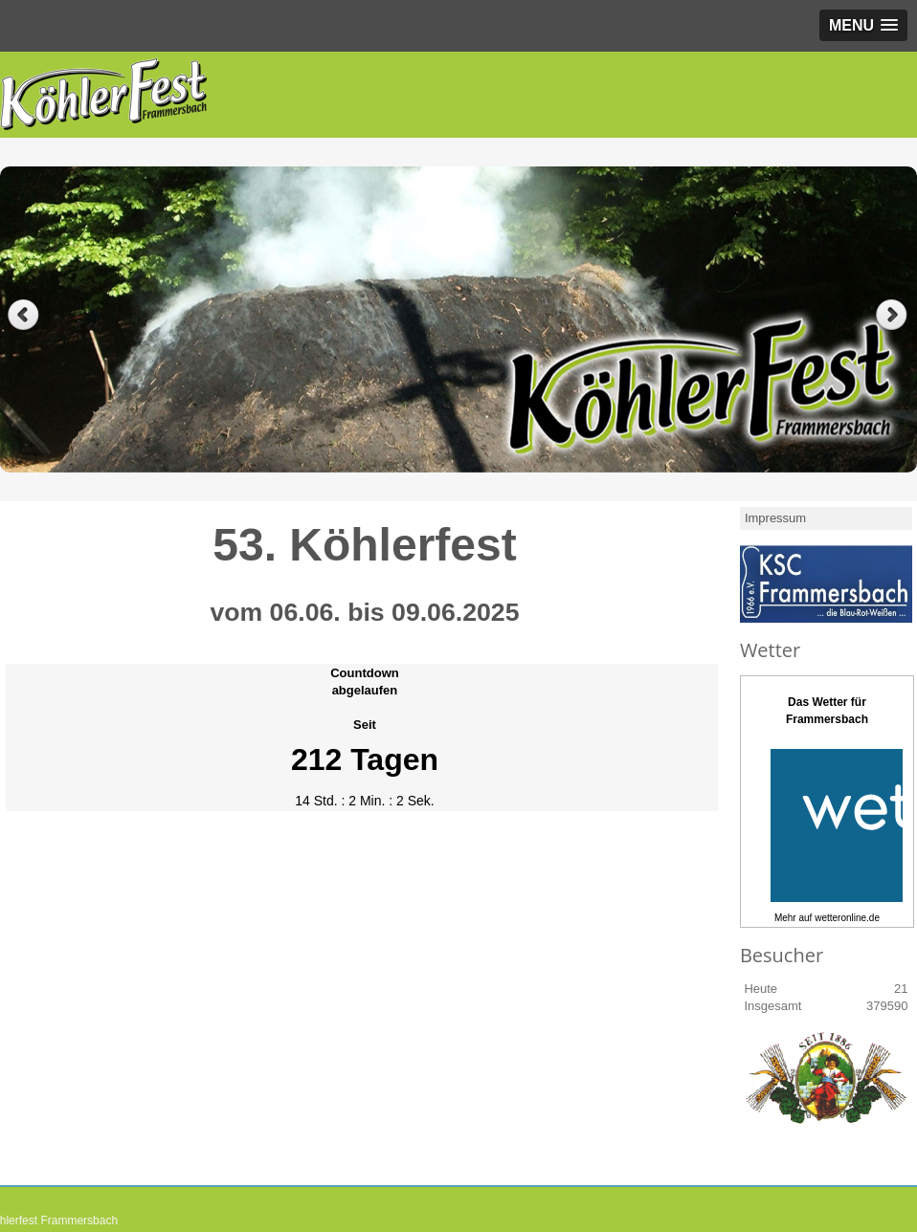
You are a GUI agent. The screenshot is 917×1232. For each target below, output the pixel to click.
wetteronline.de (847, 918)
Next (893, 315)
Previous (23, 315)
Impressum (775, 518)
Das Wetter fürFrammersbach (827, 710)
